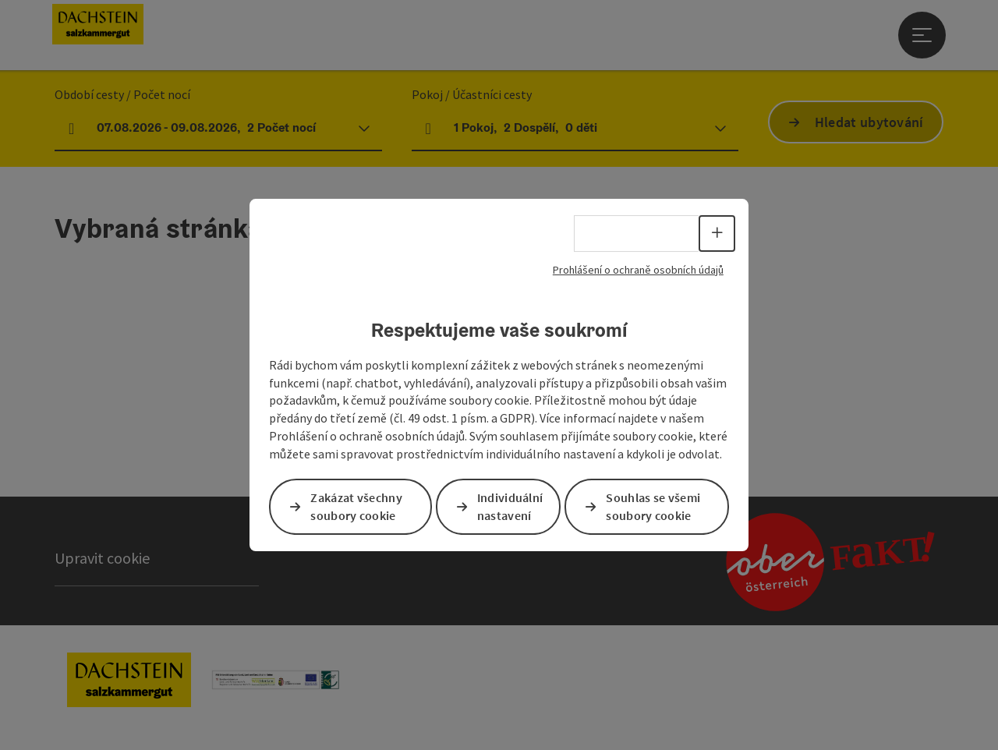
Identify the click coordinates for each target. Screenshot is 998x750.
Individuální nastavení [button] (510, 506)
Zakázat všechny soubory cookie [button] (356, 506)
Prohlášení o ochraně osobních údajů (638, 270)
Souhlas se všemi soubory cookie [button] (653, 506)
